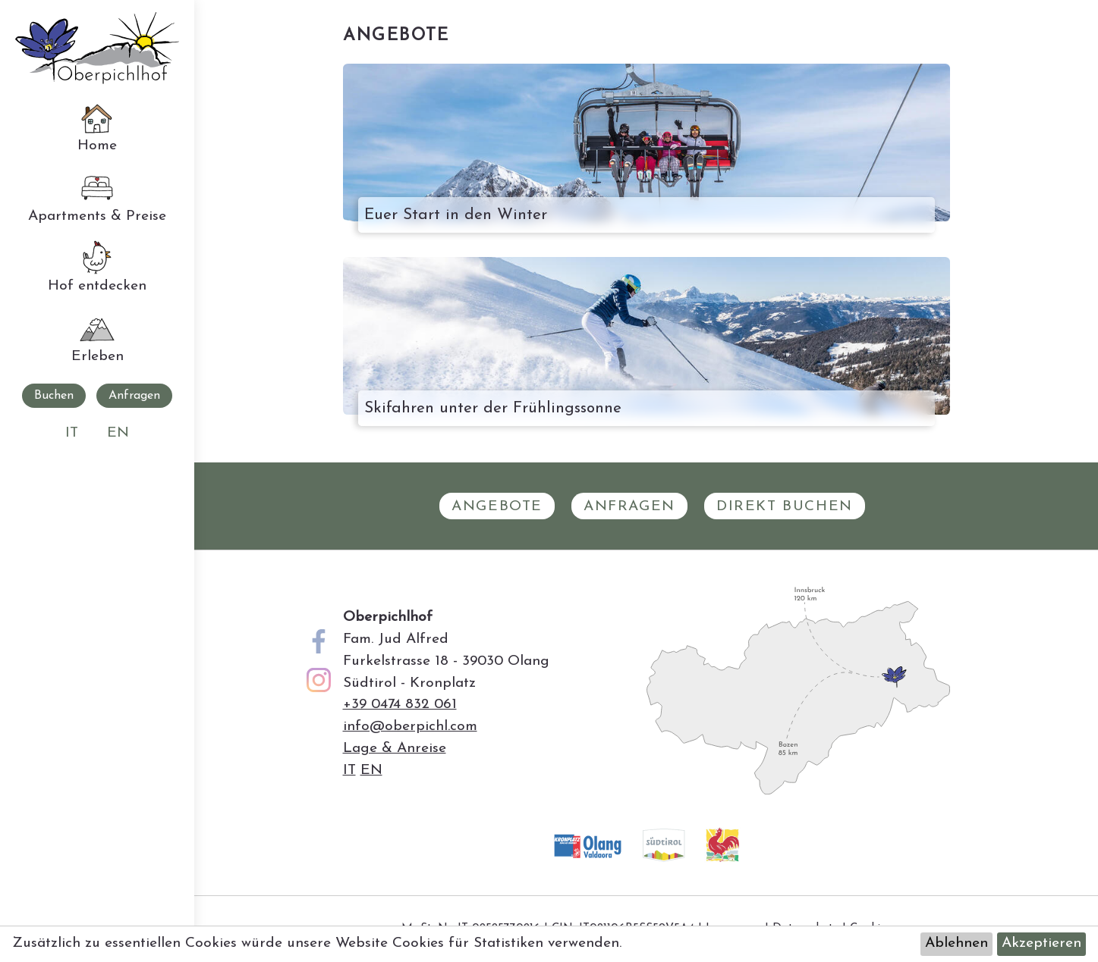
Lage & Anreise (394, 748)
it (71, 433)
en (118, 433)
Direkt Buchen (784, 507)
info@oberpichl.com (410, 726)
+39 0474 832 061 (400, 704)
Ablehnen (956, 943)
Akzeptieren (1041, 943)
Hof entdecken (97, 266)
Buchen (54, 396)
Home (97, 126)
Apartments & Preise (97, 197)
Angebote (497, 507)
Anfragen (134, 396)
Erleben (97, 337)
